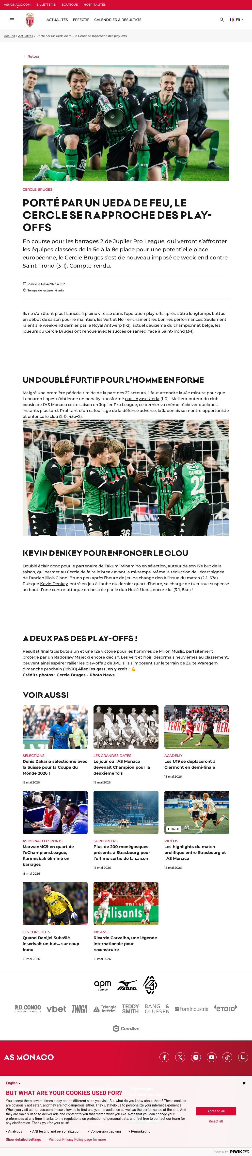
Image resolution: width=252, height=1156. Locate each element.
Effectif (81, 19)
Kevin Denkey (54, 583)
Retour (31, 56)
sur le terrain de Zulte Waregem (186, 663)
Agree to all (216, 1111)
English (13, 1083)
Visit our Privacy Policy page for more (77, 1139)
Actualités (25, 36)
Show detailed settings (23, 1139)
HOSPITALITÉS (95, 4)
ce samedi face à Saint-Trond (156, 331)
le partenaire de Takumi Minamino (106, 566)
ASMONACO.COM (17, 4)
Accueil (9, 36)
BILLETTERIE (46, 4)
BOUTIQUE (70, 4)
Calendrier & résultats (118, 19)
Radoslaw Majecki (72, 657)
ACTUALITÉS (57, 19)
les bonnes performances (176, 319)
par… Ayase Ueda (142, 398)
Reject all (216, 1121)
